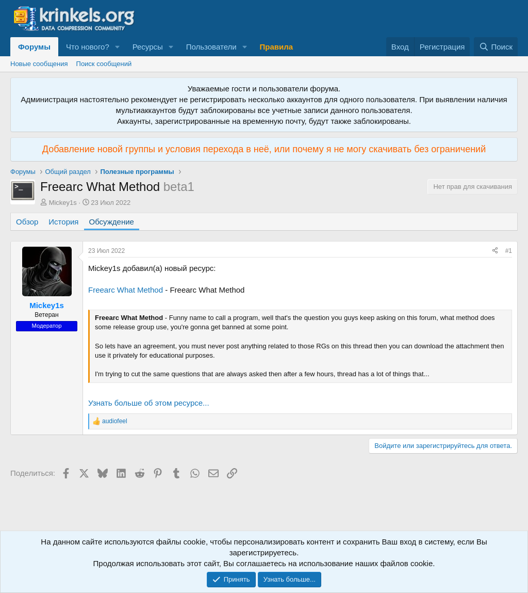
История (63, 221)
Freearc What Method (125, 289)
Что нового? (87, 46)
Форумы (34, 46)
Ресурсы (148, 46)
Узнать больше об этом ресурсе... (148, 402)
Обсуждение (111, 221)
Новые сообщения (39, 64)
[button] (117, 46)
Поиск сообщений (104, 64)
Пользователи (211, 46)
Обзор (27, 221)
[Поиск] (496, 46)
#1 (508, 250)
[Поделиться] (495, 251)
